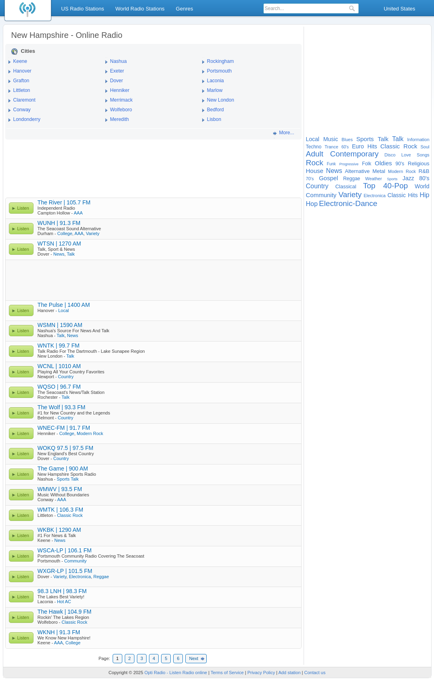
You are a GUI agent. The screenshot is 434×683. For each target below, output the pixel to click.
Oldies (383, 163)
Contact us (315, 672)
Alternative (357, 171)
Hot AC (64, 601)
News (59, 254)
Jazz (408, 178)
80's (424, 178)
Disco (390, 154)
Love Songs (415, 154)
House (314, 170)
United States (399, 9)
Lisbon (214, 119)
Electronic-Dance (348, 203)
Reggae (101, 576)
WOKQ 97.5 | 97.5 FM (65, 448)
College (64, 233)
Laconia (215, 80)
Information (418, 139)
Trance (331, 146)
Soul (424, 146)
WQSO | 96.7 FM (59, 386)
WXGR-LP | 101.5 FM (65, 571)
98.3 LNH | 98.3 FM (62, 591)
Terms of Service (227, 672)
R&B (424, 171)
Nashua (118, 61)
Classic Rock (70, 515)
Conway (22, 109)
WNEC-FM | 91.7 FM (64, 428)
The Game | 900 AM (63, 468)
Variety (92, 233)
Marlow (215, 90)
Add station (290, 672)
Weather (373, 178)
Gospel (328, 178)
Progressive (349, 164)
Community (75, 560)
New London (220, 100)
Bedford (215, 109)
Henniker (120, 90)
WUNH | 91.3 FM (59, 223)
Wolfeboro (121, 109)
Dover (116, 80)
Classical (345, 186)
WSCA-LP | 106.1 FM (65, 550)
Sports (392, 179)
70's (310, 178)
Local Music (322, 139)
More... (286, 132)
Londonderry (26, 119)
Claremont (24, 100)
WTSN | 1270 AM (59, 243)
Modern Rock (90, 433)
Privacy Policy (261, 672)
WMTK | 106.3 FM (60, 509)
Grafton (21, 80)
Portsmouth (219, 71)
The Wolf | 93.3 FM (62, 407)
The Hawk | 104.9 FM (65, 611)
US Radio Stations (82, 9)
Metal (378, 171)
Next (193, 658)
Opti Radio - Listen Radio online (176, 672)
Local (63, 310)
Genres (184, 9)
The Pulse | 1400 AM (64, 305)
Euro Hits (364, 146)
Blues (347, 139)
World (422, 186)
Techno (314, 147)
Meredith (119, 119)
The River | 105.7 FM (64, 202)
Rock (314, 162)
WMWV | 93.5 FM (60, 489)
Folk (366, 164)
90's (400, 164)
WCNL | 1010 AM (59, 366)
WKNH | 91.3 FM (59, 632)
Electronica (80, 576)
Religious (418, 163)
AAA (78, 212)
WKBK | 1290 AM (59, 530)
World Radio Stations (140, 9)
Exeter (117, 71)
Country (66, 376)
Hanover (22, 71)
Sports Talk (68, 479)
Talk (71, 254)
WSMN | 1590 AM (60, 325)
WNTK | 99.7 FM (59, 345)
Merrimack (121, 100)
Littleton (21, 90)
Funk (331, 164)
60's (345, 147)
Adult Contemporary (342, 154)
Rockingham (220, 61)
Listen (23, 208)
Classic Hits (403, 195)
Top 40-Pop (385, 185)
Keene (20, 61)
